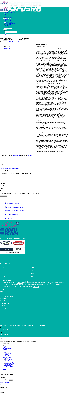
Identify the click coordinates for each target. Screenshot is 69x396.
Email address (4, 389)
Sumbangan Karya (9, 24)
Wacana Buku (8, 14)
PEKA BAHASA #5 (9, 219)
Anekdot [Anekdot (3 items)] (8, 283)
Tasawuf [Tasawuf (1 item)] (19, 288)
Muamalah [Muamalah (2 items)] (40, 286)
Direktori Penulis (16, 155)
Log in (11, 381)
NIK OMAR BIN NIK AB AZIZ (7, 167)
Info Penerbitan (7, 18)
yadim (22, 41)
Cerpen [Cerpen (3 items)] (33, 283)
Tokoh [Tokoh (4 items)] (22, 288)
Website (2, 192)
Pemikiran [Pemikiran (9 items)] (46, 286)
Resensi (7, 16)
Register (2, 394)
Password (2, 378)
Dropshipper (3, 307)
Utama (4, 7)
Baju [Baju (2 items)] (17, 283)
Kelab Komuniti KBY (5, 304)
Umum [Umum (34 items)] (36, 288)
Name (2, 187)
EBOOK (5, 11)
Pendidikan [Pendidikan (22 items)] (54, 286)
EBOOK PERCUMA (10, 12)
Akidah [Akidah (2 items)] (4, 283)
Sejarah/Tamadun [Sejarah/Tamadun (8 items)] (11, 288)
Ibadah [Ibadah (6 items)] (56, 284)
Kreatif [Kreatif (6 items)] (19, 286)
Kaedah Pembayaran (5, 302)
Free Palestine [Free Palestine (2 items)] (48, 283)
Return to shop (8, 34)
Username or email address (7, 376)
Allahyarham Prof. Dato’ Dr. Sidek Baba (9, 168)
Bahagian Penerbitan (10, 20)
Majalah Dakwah (7, 10)
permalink (29, 155)
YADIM (1, 293)
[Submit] (5, 33)
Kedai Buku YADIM (7, 312)
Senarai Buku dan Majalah (6, 297)
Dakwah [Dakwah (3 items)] (37, 283)
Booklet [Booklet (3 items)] (20, 283)
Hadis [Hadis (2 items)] (52, 283)
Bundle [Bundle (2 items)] (29, 283)
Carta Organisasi (9, 22)
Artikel (4, 13)
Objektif (7, 19)
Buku (4, 8)
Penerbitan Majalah (10, 23)
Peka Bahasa (8, 17)
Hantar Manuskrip (9, 366)
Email (1, 190)
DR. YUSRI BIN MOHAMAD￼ (12, 205)
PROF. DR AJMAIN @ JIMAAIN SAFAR (14, 212)
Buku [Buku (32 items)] (25, 283)
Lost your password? (5, 383)
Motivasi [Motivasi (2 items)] (36, 286)
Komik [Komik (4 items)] (14, 286)
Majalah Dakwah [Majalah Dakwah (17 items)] (27, 286)
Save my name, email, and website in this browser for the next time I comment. (20, 195)
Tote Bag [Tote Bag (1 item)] (26, 288)
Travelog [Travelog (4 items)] (30, 288)
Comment (2, 185)
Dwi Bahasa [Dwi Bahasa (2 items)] (42, 283)
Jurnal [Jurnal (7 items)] (63, 284)
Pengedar (5, 29)
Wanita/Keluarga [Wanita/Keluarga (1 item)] (42, 288)
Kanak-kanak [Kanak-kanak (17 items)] (8, 286)
